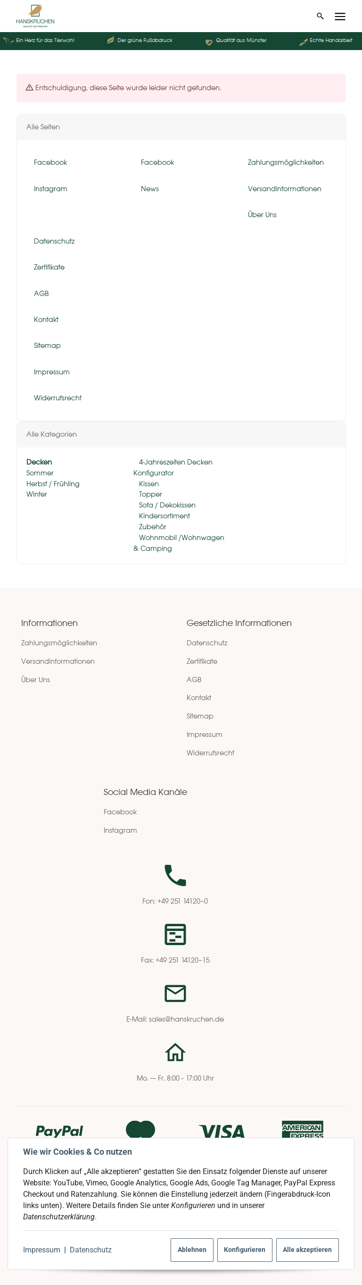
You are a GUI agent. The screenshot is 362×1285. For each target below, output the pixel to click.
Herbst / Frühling (53, 483)
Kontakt (199, 697)
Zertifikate (202, 661)
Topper (149, 494)
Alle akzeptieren (307, 1249)
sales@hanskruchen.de (186, 1018)
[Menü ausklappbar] (340, 16)
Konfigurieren (244, 1249)
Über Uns (35, 679)
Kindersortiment (163, 515)
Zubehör (151, 526)
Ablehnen (192, 1249)
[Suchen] (320, 16)
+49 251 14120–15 (183, 959)
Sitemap (200, 715)
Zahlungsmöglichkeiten (59, 642)
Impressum (41, 1249)
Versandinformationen (58, 661)
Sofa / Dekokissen (166, 505)
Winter (36, 494)
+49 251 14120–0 (182, 900)
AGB (194, 679)
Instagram (120, 830)
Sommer (40, 472)
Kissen (148, 483)
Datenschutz (91, 1249)
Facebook (120, 811)
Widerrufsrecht (210, 752)
